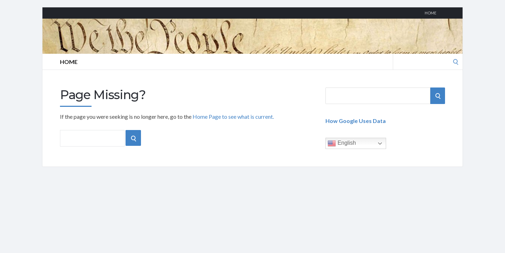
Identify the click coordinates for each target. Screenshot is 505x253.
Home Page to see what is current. (233, 116)
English (342, 143)
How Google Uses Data (355, 120)
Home (430, 13)
